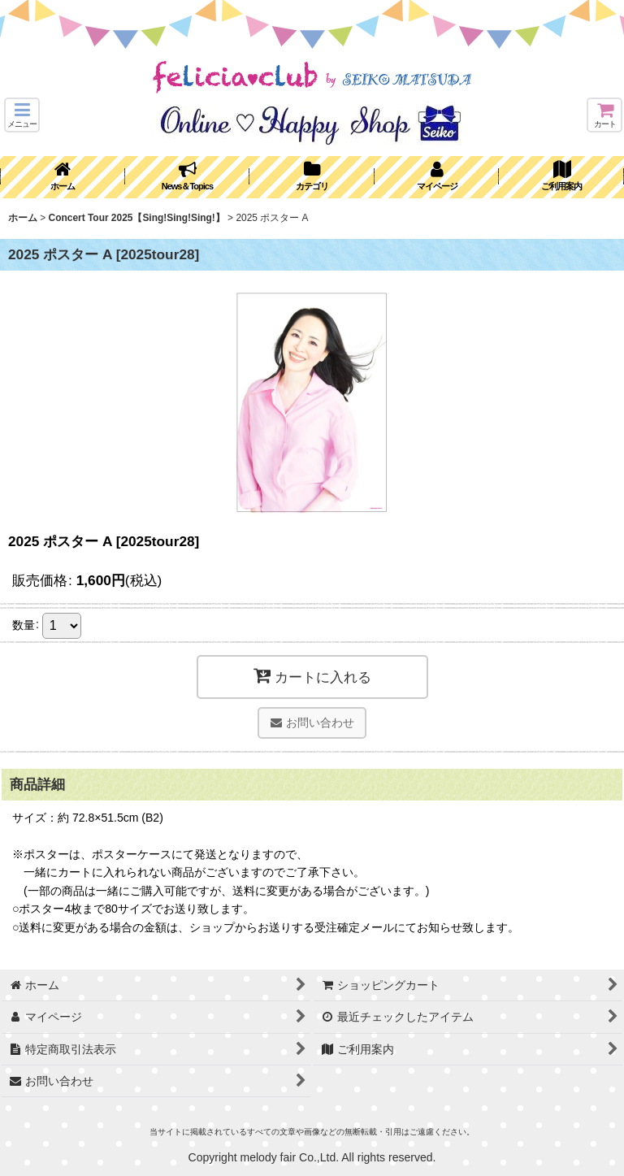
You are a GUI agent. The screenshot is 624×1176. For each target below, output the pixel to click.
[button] (22, 115)
